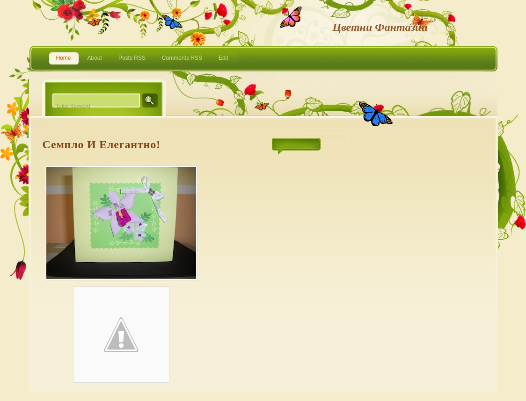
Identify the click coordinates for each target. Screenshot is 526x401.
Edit (223, 58)
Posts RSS (132, 58)
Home (63, 58)
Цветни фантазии (380, 27)
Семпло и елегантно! (102, 144)
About (95, 58)
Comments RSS (182, 58)
